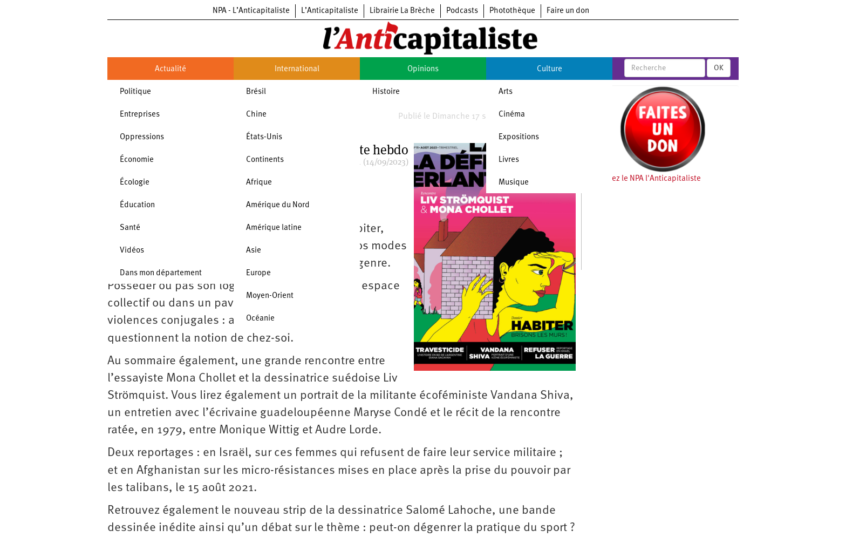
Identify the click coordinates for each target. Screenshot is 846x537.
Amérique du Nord (278, 205)
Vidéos (132, 251)
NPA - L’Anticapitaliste (251, 11)
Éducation (137, 205)
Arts (506, 92)
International (297, 69)
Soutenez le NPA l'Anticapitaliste (644, 179)
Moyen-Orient (270, 296)
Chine (256, 115)
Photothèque (512, 11)
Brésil (256, 92)
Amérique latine (274, 228)
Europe (258, 273)
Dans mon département (161, 273)
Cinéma (512, 115)
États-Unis (264, 137)
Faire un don (568, 11)
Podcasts (462, 11)
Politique (135, 92)
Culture (549, 69)
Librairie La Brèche (402, 11)
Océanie (260, 319)
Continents (265, 160)
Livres (509, 160)
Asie (253, 251)
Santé (130, 228)
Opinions (423, 69)
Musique (514, 183)
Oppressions (142, 137)
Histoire (386, 92)
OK (719, 68)
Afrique (259, 183)
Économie (137, 160)
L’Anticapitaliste (329, 11)
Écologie (134, 183)
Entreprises (140, 115)
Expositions (519, 137)
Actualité (170, 69)
